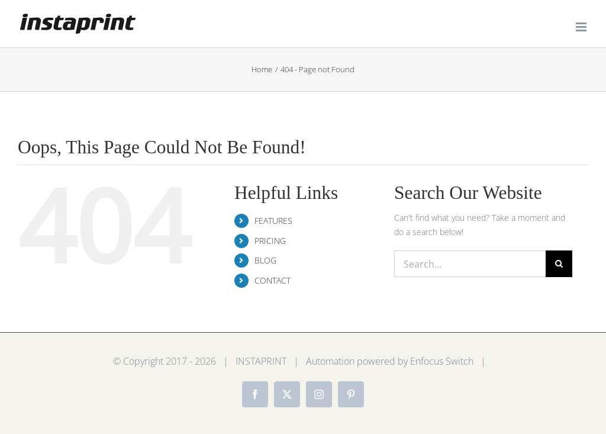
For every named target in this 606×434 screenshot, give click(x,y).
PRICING (270, 240)
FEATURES (273, 220)
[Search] (559, 263)
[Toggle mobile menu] (582, 27)
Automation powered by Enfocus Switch (389, 361)
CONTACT (272, 280)
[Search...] (470, 263)
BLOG (265, 260)
